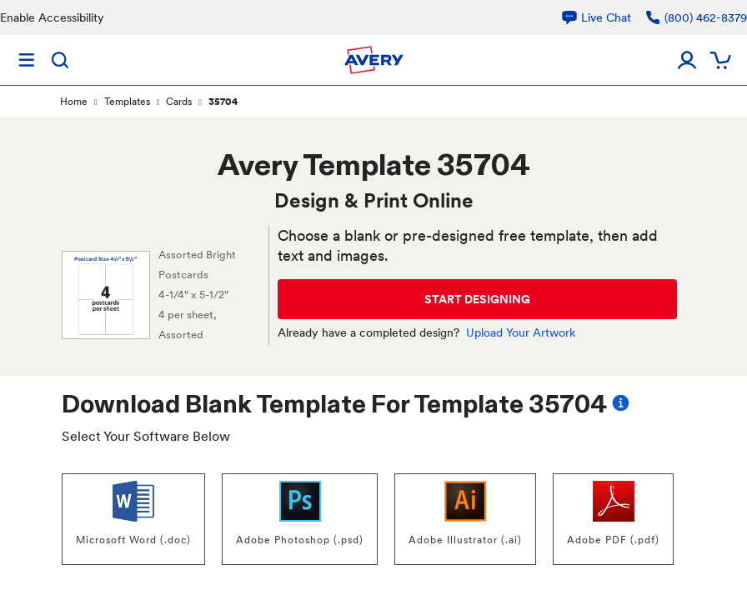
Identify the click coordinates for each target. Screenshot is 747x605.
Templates (127, 102)
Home (74, 102)
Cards (179, 102)
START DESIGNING (477, 299)
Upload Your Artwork (520, 332)
